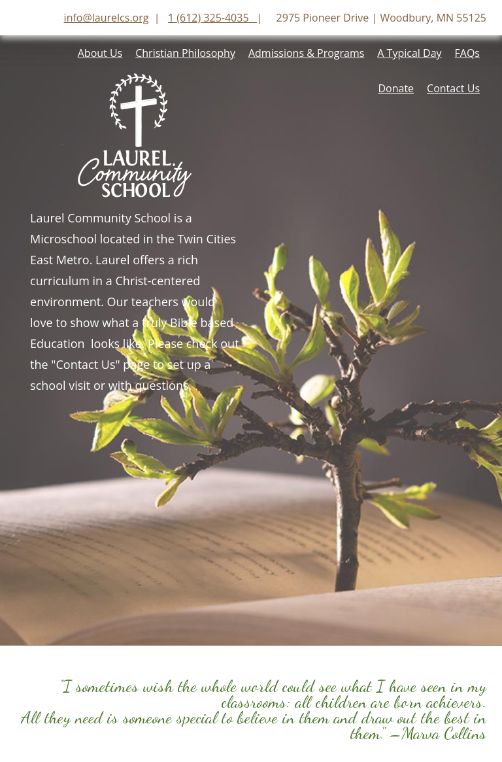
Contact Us (453, 88)
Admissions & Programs (306, 53)
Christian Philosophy (185, 53)
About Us (100, 53)
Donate (396, 88)
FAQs (467, 53)
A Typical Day (409, 53)
